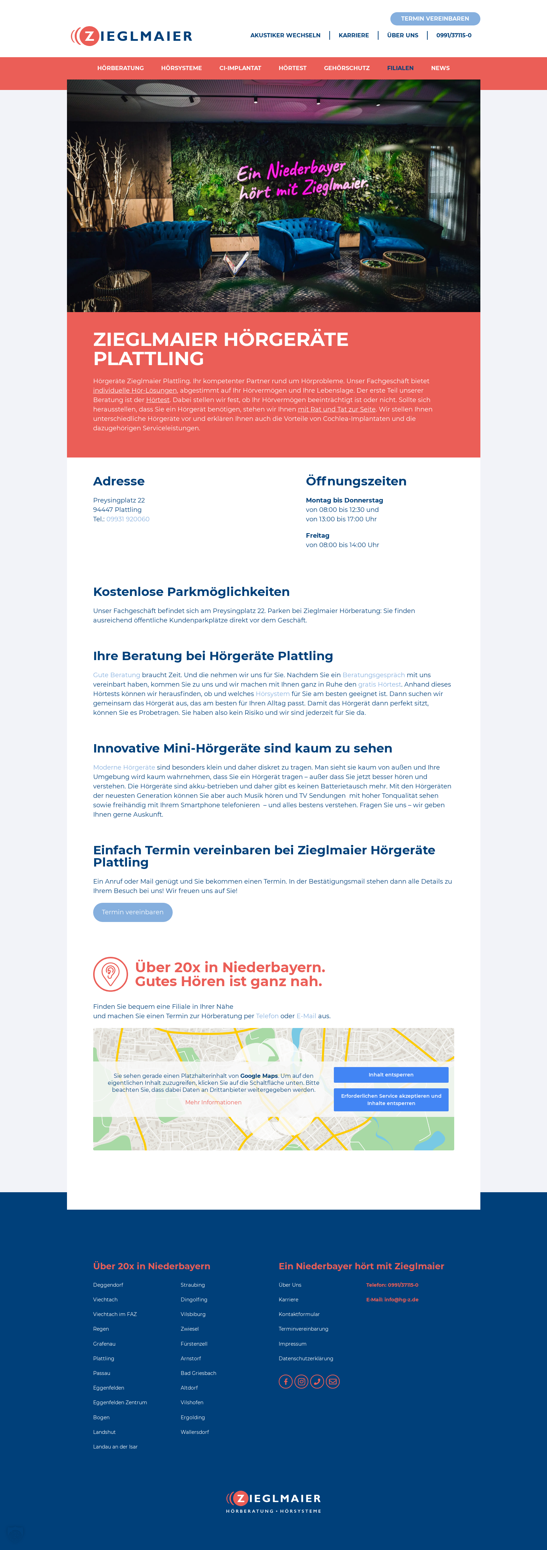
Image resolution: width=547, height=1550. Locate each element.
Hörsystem (274, 694)
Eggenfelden (108, 1388)
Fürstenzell (194, 1344)
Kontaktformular (299, 1314)
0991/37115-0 (454, 35)
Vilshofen (192, 1402)
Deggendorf (108, 1285)
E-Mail (306, 1016)
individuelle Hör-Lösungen (135, 390)
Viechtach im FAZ (115, 1314)
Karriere (354, 35)
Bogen (101, 1417)
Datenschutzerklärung (306, 1358)
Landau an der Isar (115, 1447)
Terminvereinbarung (304, 1329)
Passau (101, 1373)
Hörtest (293, 68)
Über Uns (402, 35)
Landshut (104, 1432)
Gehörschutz (347, 68)
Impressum (293, 1344)
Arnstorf (191, 1358)
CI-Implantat (240, 68)
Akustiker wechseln (285, 35)
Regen (101, 1329)
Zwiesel (190, 1329)
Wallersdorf (195, 1432)
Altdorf (189, 1388)
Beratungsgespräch (375, 675)
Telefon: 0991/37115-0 (392, 1285)
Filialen (400, 68)
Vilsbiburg (193, 1314)
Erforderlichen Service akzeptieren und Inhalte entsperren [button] (391, 1099)
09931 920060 (128, 519)
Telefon (268, 1016)
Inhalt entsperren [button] (391, 1075)
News (440, 68)
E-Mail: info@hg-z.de (392, 1299)
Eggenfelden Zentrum (120, 1402)
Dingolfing (194, 1299)
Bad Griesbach (198, 1373)
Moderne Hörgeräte (124, 767)
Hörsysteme (181, 68)
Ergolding (193, 1417)
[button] (15, 1534)
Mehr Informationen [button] (213, 1102)
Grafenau (104, 1344)
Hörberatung (120, 68)
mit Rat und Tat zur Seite (337, 409)
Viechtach (105, 1299)
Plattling (103, 1358)
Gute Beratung (116, 675)
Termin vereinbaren (435, 18)
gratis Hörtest (379, 684)
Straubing (193, 1285)
